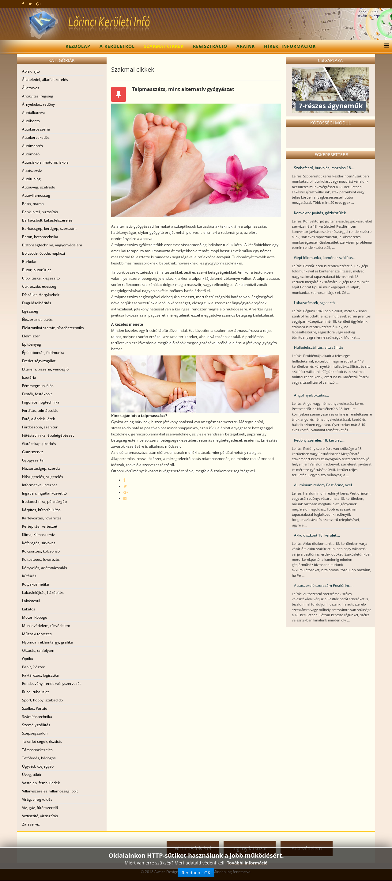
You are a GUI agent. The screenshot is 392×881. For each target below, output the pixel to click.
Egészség (30, 311)
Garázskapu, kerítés (39, 443)
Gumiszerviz (32, 451)
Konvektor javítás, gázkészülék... (321, 212)
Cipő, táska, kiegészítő (41, 278)
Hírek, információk (290, 46)
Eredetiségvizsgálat (38, 360)
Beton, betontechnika (40, 236)
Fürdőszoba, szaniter (40, 427)
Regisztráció (210, 46)
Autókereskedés (36, 137)
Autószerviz (32, 170)
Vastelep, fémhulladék (41, 782)
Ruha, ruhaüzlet (35, 691)
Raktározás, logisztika (40, 675)
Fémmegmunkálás (38, 385)
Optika (27, 658)
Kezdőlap (78, 46)
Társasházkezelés (37, 749)
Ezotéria (29, 377)
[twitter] (30, 3)
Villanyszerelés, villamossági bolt (50, 791)
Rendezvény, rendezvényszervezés (51, 683)
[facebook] (23, 3)
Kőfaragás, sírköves (38, 542)
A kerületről (117, 46)
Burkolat (29, 261)
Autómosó (31, 154)
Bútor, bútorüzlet (36, 269)
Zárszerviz (31, 824)
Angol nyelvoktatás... (311, 395)
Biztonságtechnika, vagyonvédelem (52, 245)
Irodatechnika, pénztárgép (44, 501)
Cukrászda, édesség (39, 286)
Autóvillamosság (36, 195)
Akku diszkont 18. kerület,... (317, 535)
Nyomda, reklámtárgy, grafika (47, 642)
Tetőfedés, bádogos (39, 758)
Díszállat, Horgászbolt (40, 294)
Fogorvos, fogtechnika (40, 402)
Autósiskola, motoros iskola (45, 162)
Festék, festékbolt (37, 394)
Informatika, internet (39, 485)
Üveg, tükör (32, 774)
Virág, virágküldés (37, 799)
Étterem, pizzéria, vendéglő (45, 369)
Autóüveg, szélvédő (38, 187)
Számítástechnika (37, 716)
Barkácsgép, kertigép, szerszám (49, 228)
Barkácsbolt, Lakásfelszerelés (47, 220)
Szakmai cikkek (164, 46)
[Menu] (385, 46)
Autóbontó (31, 120)
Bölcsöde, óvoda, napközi (43, 253)
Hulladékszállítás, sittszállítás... (320, 347)
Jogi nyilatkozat (249, 848)
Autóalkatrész (34, 112)
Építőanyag (31, 344)
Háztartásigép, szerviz (41, 468)
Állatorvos (30, 87)
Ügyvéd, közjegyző (38, 766)
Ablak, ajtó (31, 71)
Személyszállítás (36, 724)
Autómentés (32, 145)
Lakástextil (31, 600)
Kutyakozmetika (35, 584)
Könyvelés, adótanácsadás (44, 567)
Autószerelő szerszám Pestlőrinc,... (323, 585)
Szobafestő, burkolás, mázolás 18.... (324, 167)
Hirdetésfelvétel (193, 848)
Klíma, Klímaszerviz (38, 534)
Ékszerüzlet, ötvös (37, 319)
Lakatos (28, 609)
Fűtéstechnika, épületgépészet (48, 435)
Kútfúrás (29, 576)
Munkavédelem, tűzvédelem (46, 625)
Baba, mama (33, 203)
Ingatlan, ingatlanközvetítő (44, 493)
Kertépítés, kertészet (39, 526)
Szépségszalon (34, 733)
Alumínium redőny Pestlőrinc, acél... (324, 485)
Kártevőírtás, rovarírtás (42, 518)
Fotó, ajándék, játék (38, 418)
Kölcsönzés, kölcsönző (41, 551)
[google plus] (38, 3)
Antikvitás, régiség (37, 96)
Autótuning (31, 178)
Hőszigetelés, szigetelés (42, 476)
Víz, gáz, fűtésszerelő (40, 807)
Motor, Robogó (34, 617)
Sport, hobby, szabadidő (42, 700)
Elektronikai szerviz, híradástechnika (53, 327)
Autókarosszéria (36, 129)
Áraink (245, 46)
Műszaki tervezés (37, 633)
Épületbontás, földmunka (43, 352)
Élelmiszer (31, 336)
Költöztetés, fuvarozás (41, 559)
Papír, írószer (33, 667)
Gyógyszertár (33, 460)
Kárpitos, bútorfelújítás (41, 509)
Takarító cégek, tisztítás (42, 741)
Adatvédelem (307, 848)
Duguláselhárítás (36, 303)
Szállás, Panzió (34, 708)
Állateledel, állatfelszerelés (45, 79)
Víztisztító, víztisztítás (40, 815)
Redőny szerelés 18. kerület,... (319, 440)
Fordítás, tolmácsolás (40, 410)
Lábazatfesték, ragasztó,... (316, 302)
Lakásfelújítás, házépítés (43, 592)
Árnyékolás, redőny (38, 104)
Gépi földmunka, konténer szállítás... (325, 257)
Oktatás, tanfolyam (38, 650)
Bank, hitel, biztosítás (40, 212)
